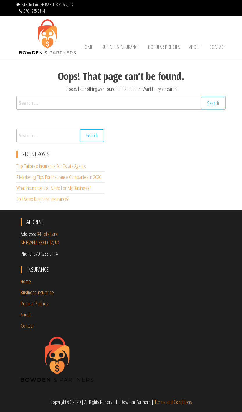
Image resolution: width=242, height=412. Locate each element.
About (195, 46)
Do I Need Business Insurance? (42, 198)
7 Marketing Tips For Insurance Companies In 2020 (58, 177)
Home (87, 46)
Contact (217, 46)
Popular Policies (164, 46)
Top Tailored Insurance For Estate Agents (51, 165)
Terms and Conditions (173, 401)
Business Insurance (120, 46)
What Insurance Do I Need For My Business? (53, 187)
